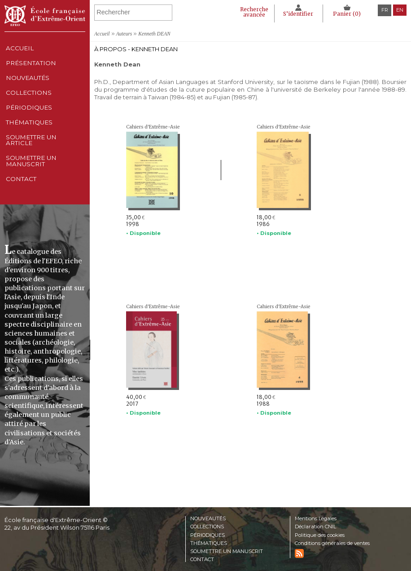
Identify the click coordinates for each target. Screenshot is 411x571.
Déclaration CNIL (316, 526)
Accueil (18, 50)
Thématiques (209, 542)
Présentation (31, 70)
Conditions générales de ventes (333, 542)
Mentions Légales (316, 517)
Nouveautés (28, 89)
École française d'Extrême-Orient (44, 15)
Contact (20, 219)
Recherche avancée (249, 12)
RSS (299, 553)
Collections (208, 526)
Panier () (345, 13)
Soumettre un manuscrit (32, 196)
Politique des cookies (320, 534)
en (399, 10)
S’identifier (295, 13)
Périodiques (208, 534)
